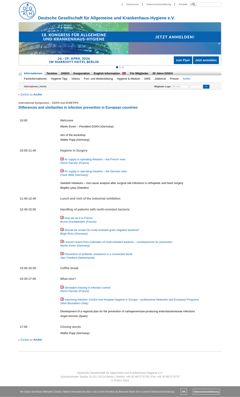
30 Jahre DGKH (162, 73)
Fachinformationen (35, 78)
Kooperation (81, 73)
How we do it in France (78, 219)
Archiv (186, 78)
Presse (174, 78)
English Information (110, 73)
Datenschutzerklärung (159, 4)
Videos (76, 78)
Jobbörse (160, 78)
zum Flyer (183, 60)
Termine (52, 73)
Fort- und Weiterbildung (98, 78)
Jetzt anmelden (206, 60)
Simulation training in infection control (85, 289)
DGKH (65, 73)
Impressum (132, 4)
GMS (147, 78)
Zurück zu (30, 94)
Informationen (33, 73)
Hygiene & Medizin (128, 78)
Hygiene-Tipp (59, 78)
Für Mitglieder (139, 73)
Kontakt (183, 4)
